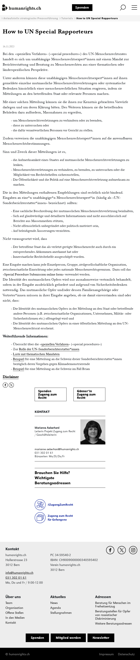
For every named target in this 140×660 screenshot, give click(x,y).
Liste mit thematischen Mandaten (36, 354)
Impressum (106, 654)
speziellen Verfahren (55, 344)
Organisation (14, 608)
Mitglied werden (68, 638)
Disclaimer (11, 377)
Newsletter (101, 638)
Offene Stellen (14, 613)
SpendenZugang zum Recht (47, 394)
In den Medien (15, 618)
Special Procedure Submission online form (33, 274)
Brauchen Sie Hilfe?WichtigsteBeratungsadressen (53, 477)
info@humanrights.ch (19, 573)
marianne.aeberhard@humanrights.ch (57, 449)
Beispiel (18, 359)
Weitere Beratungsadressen (113, 623)
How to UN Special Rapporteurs (97, 18)
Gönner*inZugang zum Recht (86, 394)
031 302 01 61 (15, 578)
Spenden (82, 7)
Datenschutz (126, 654)
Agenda (55, 608)
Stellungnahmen (61, 613)
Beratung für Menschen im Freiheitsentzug (113, 604)
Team (8, 603)
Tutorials (67, 18)
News (54, 603)
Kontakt (10, 623)
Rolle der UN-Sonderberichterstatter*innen (49, 349)
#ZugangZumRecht (60, 504)
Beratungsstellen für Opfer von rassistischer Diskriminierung (112, 615)
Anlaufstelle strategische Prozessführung (30, 18)
